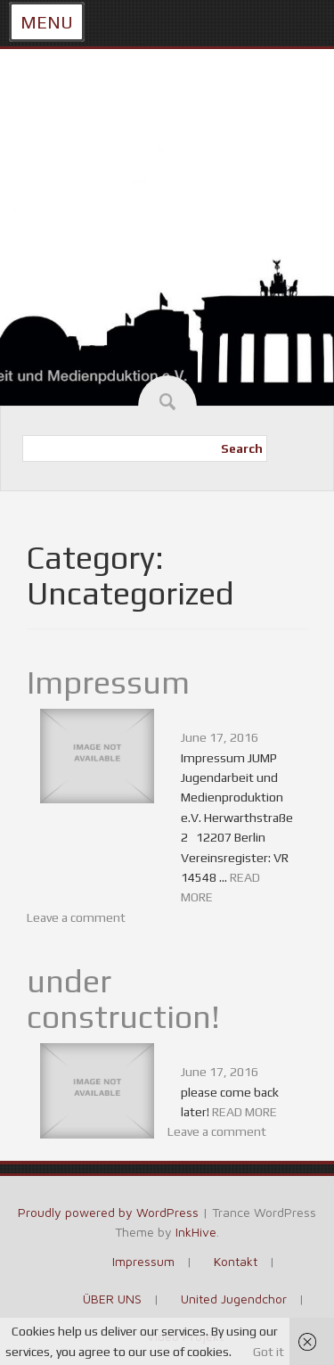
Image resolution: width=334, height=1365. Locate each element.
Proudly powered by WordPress (108, 1212)
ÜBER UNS (112, 1298)
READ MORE (244, 1112)
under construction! (123, 998)
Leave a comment (76, 917)
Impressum (108, 682)
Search (242, 448)
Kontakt (235, 1261)
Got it (268, 1351)
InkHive (195, 1231)
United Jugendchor (234, 1298)
